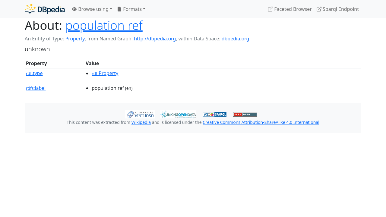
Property (74, 38)
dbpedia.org (235, 38)
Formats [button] (129, 9)
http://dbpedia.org (155, 38)
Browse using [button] (90, 9)
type (34, 73)
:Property (105, 73)
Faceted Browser (290, 9)
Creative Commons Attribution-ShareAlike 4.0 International (261, 122)
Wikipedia (141, 122)
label (36, 88)
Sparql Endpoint (338, 9)
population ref (104, 25)
